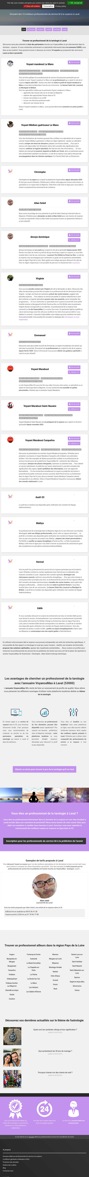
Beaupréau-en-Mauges (12, 960)
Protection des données (11, 1162)
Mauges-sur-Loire (55, 959)
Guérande (33, 959)
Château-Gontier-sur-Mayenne (12, 984)
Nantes (55, 972)
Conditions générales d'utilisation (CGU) (16, 1159)
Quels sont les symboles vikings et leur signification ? (55, 1030)
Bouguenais (12, 966)
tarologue (57, 29)
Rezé (55, 989)
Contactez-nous (8, 1171)
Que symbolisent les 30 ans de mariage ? (55, 1051)
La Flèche (33, 974)
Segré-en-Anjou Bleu (77, 982)
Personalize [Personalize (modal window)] (48, 6)
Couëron (12, 999)
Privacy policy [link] (60, 6)
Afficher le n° (74, 240)
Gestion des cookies (9, 1165)
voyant (64, 29)
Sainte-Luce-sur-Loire (77, 956)
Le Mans (34, 983)
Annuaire (6, 1156)
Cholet (12, 994)
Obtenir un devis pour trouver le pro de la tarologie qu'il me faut (44, 769)
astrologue (31, 29)
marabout (40, 29)
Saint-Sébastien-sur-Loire (77, 971)
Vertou (77, 990)
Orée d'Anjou (55, 976)
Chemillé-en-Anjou (11, 990)
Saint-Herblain (77, 962)
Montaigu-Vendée (55, 967)
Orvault (55, 980)
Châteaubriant (12, 979)
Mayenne (55, 963)
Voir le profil (74, 62)
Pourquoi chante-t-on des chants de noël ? (55, 1072)
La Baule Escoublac (34, 963)
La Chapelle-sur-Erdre (33, 968)
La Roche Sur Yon (33, 979)
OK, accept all (75, 3)
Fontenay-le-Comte (33, 954)
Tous (23, 29)
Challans (12, 974)
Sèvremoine (77, 986)
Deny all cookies (32, 6)
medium (48, 29)
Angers (11, 954)
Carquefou (12, 970)
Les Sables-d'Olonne (33, 992)
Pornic (55, 984)
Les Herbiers (33, 987)
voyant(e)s (76, 263)
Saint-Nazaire (77, 966)
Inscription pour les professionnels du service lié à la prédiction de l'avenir (44, 841)
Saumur (77, 977)
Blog (4, 1168)
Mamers (55, 954)
